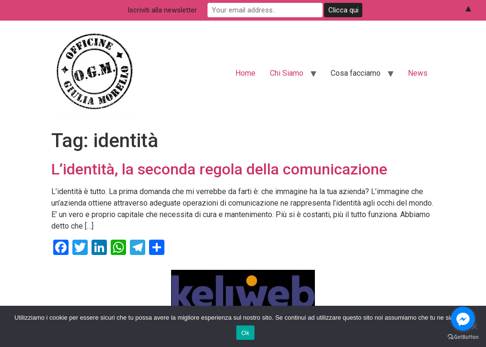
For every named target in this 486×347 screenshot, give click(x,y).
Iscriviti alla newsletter (162, 10)
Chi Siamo (286, 73)
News (418, 73)
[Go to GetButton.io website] (463, 337)
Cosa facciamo (356, 73)
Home (245, 73)
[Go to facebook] (463, 319)
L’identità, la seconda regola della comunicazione (219, 169)
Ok (245, 332)
